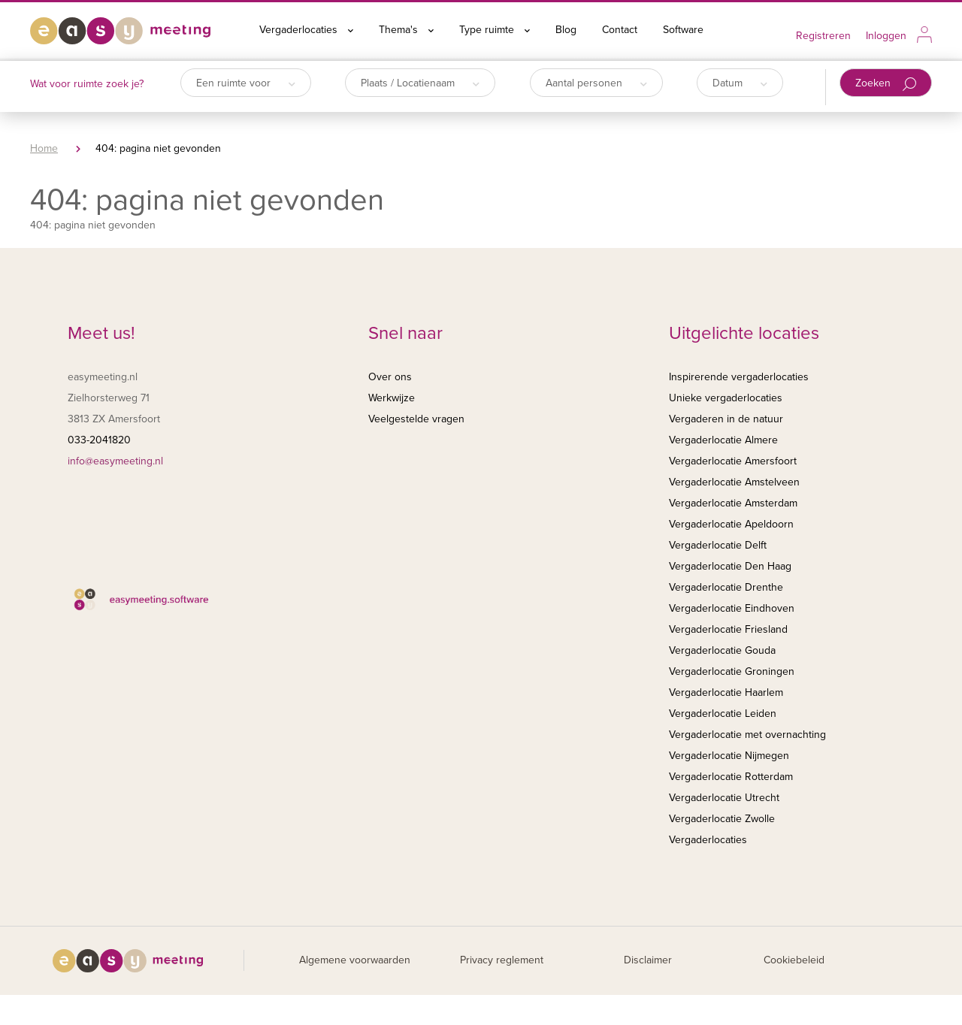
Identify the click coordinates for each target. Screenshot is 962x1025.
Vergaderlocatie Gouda (722, 650)
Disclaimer (648, 960)
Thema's (406, 29)
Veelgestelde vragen (416, 419)
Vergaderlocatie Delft (718, 545)
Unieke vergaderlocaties (725, 398)
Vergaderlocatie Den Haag (730, 566)
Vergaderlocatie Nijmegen (729, 755)
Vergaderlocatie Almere (723, 440)
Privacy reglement (501, 960)
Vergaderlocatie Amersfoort (733, 461)
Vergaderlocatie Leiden (722, 713)
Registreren (823, 35)
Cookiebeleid (794, 960)
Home (44, 148)
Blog (565, 29)
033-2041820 (99, 440)
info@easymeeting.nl (115, 461)
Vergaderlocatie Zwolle (722, 818)
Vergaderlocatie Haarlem (726, 692)
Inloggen (886, 35)
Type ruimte (494, 29)
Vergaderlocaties (306, 29)
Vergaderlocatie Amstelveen (734, 482)
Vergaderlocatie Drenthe (726, 587)
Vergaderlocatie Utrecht (724, 797)
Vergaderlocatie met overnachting (747, 734)
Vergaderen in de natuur (726, 419)
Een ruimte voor (245, 83)
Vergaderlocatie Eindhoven (731, 608)
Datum (739, 83)
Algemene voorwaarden (354, 960)
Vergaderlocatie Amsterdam (733, 503)
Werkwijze (391, 398)
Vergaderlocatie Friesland (728, 629)
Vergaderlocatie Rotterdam (731, 776)
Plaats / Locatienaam (420, 83)
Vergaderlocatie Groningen (731, 671)
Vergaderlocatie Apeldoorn (731, 524)
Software (683, 29)
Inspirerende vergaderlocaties (739, 376)
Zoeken (885, 84)
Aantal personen (596, 83)
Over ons (390, 376)
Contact (619, 29)
